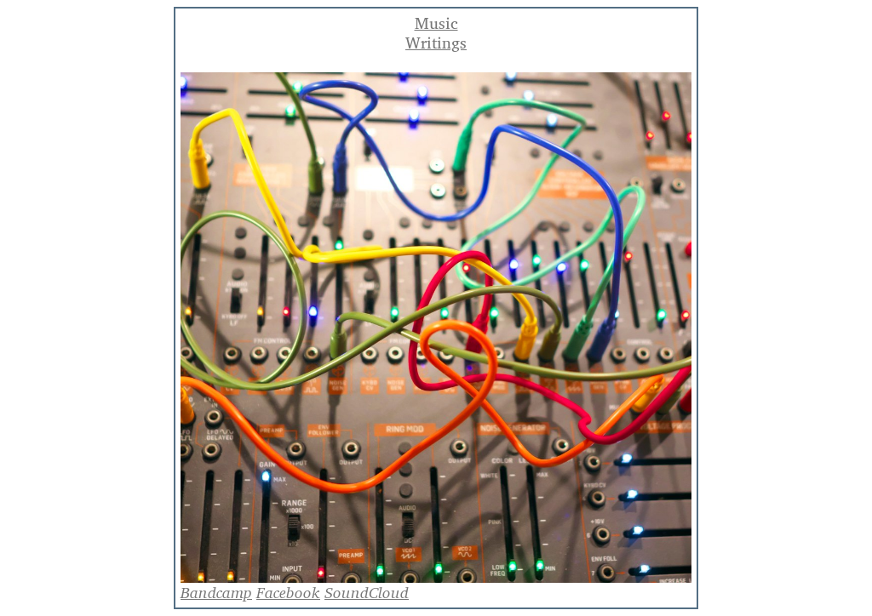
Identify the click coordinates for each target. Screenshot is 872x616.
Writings (436, 43)
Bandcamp (216, 592)
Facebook (288, 592)
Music (436, 23)
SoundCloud (366, 592)
